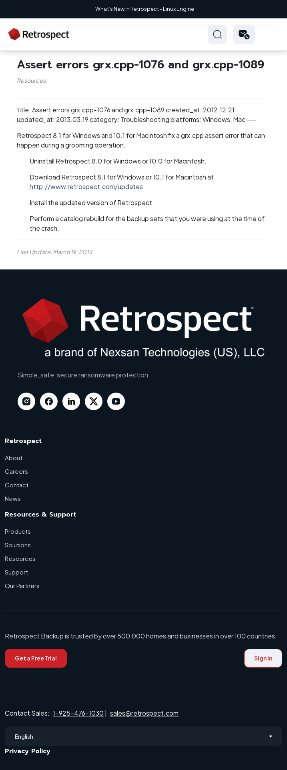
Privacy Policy (27, 751)
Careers (16, 471)
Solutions (18, 545)
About (13, 457)
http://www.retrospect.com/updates (86, 186)
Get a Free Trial (36, 658)
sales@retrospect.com (144, 713)
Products (18, 531)
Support (16, 572)
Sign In (263, 658)
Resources (20, 558)
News (13, 498)
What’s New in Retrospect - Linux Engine (144, 9)
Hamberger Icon (272, 34)
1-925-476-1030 (78, 713)
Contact (16, 485)
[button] (244, 34)
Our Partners (22, 585)
